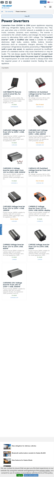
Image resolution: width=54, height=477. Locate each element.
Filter (27, 16)
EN (50, 2)
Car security (9, 11)
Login (43, 2)
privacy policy (44, 470)
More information (31, 475)
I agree (19, 475)
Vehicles (6, 8)
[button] (1, 229)
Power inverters (21, 11)
